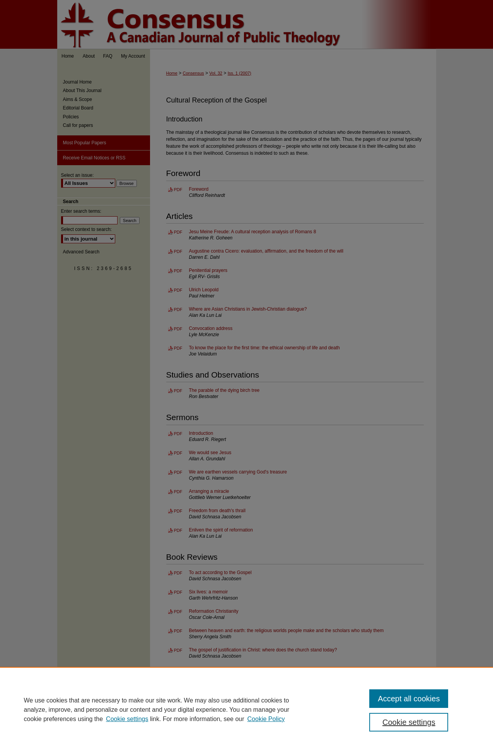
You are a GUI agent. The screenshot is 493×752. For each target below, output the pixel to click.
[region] (246, 709)
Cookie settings (127, 719)
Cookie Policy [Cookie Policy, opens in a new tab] (266, 719)
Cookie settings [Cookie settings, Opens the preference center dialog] (408, 722)
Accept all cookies (409, 698)
